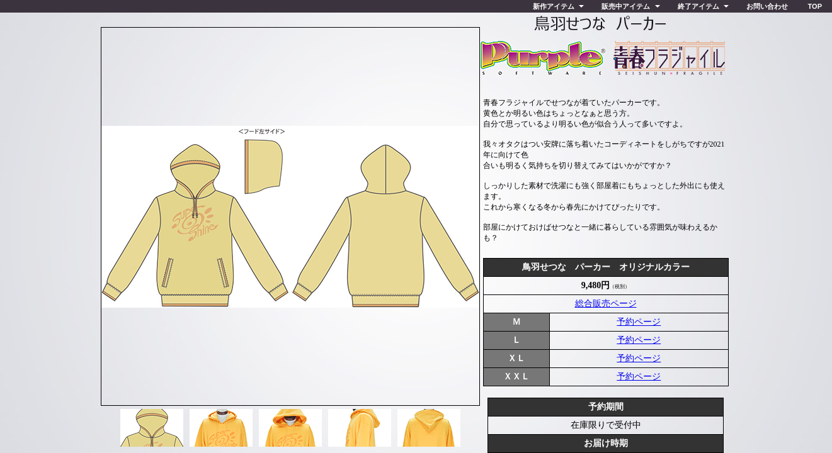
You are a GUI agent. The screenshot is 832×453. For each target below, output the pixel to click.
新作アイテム (553, 6)
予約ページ (639, 322)
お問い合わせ (767, 6)
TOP (815, 6)
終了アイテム (698, 6)
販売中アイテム (625, 6)
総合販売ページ (606, 303)
